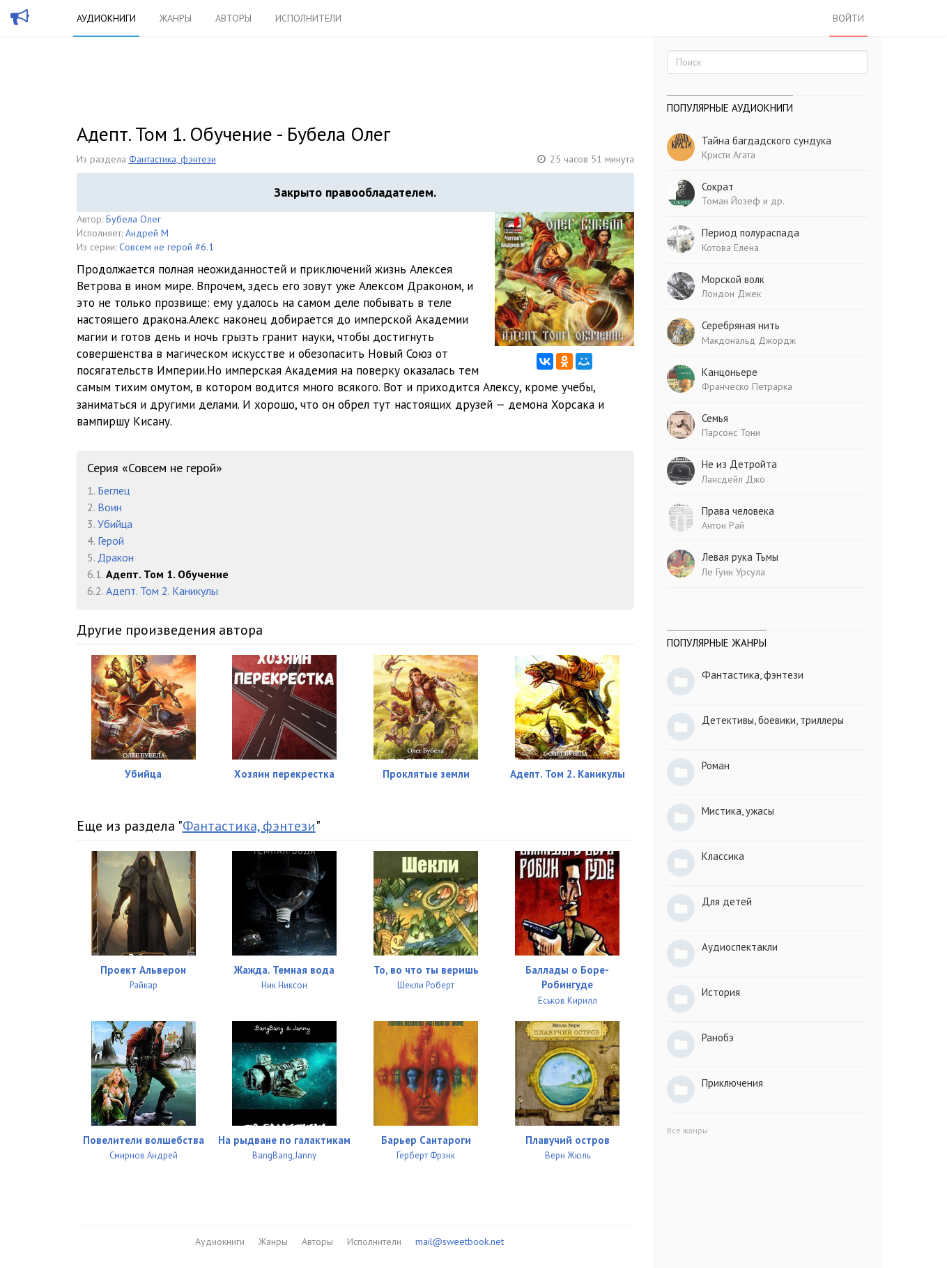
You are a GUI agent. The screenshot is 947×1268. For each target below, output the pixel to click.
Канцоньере (729, 372)
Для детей (727, 901)
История (721, 992)
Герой (111, 541)
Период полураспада (750, 232)
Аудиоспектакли (740, 946)
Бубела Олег (133, 219)
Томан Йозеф (731, 201)
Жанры (176, 18)
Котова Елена (730, 247)
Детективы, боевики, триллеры (773, 720)
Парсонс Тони (731, 432)
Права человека (738, 511)
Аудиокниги (106, 18)
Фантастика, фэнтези (172, 159)
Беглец (114, 490)
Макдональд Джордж (749, 340)
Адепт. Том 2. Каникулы (162, 591)
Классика (723, 856)
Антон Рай (723, 525)
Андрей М (147, 233)
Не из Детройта (739, 464)
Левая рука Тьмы (740, 557)
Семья (715, 418)
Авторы (233, 18)
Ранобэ (718, 1037)
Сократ (718, 186)
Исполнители (308, 18)
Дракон (116, 557)
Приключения (732, 1082)
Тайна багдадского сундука (766, 140)
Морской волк (733, 279)
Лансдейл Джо (733, 479)
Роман (716, 765)
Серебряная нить (741, 325)
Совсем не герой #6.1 (166, 247)
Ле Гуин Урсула (733, 572)
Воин (110, 507)
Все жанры (687, 1130)
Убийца (115, 524)
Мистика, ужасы (738, 810)
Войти (848, 18)
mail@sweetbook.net (459, 1241)
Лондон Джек (731, 293)
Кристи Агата (728, 155)
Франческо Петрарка (747, 386)
